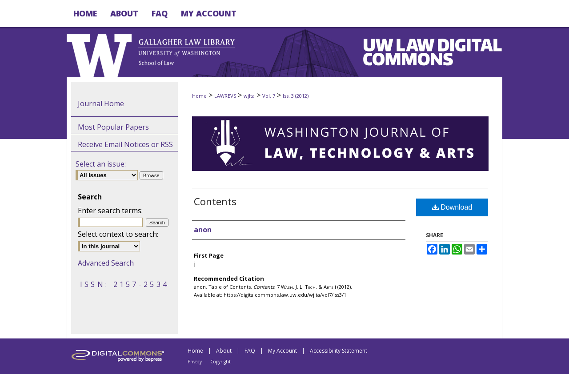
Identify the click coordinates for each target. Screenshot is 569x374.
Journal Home (101, 103)
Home (199, 95)
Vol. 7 (268, 95)
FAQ (249, 350)
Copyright (220, 361)
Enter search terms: (110, 210)
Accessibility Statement (338, 350)
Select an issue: (101, 164)
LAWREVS (225, 95)
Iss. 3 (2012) (296, 95)
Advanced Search (106, 263)
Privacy (195, 361)
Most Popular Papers (113, 127)
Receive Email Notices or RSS (125, 144)
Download (452, 207)
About (224, 350)
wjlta (249, 95)
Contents (215, 201)
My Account (282, 350)
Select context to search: (118, 234)
